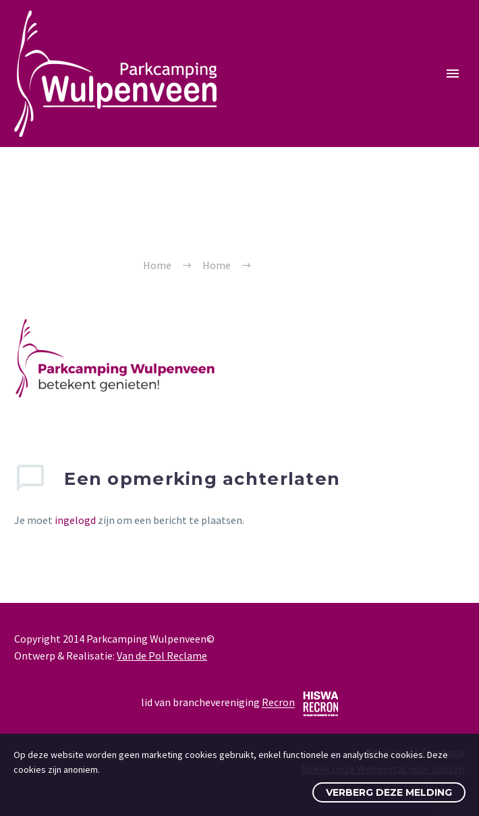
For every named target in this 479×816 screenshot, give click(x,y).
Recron (278, 702)
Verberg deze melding (389, 792)
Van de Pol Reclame (162, 655)
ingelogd (75, 520)
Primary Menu (453, 73)
